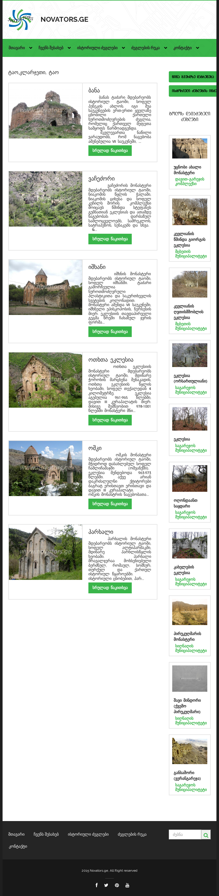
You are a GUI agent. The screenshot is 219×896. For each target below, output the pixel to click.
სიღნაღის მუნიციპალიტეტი (191, 648)
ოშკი (95, 448)
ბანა (94, 90)
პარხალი (100, 532)
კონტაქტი (18, 846)
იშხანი (97, 267)
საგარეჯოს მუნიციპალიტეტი (191, 390)
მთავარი (16, 834)
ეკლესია (182, 439)
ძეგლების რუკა (132, 834)
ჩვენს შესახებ (46, 834)
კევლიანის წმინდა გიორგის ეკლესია (189, 240)
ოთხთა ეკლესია (110, 360)
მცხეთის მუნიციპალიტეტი (191, 253)
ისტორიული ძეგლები (88, 834)
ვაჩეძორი (101, 179)
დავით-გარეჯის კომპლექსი (189, 181)
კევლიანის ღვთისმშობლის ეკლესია (188, 312)
